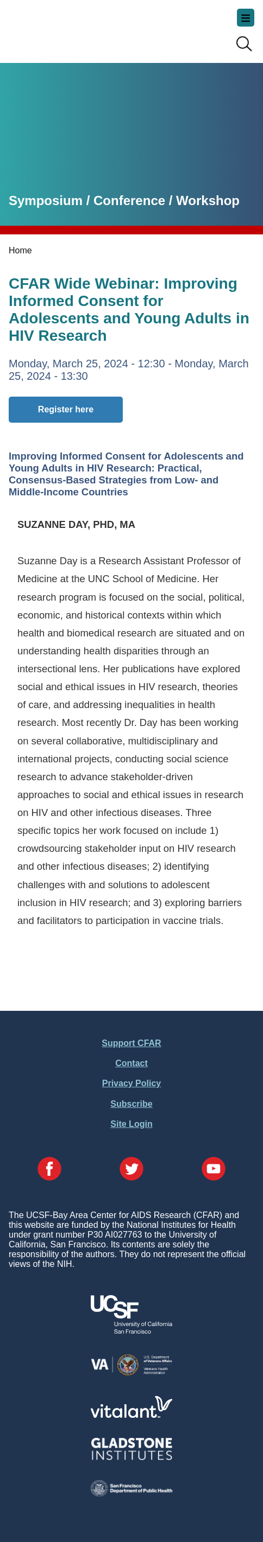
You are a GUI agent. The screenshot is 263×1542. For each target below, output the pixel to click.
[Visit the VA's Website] (131, 1373)
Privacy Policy (131, 1083)
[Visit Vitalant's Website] (131, 1414)
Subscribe (131, 1103)
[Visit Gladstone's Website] (131, 1457)
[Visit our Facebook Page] (49, 1169)
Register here (65, 409)
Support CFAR (131, 1043)
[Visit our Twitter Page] (131, 1169)
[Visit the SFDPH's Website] (131, 1493)
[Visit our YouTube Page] (213, 1169)
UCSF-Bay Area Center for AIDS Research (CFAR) (63, 27)
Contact (131, 1063)
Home (20, 250)
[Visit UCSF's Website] (131, 1330)
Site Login (131, 1124)
